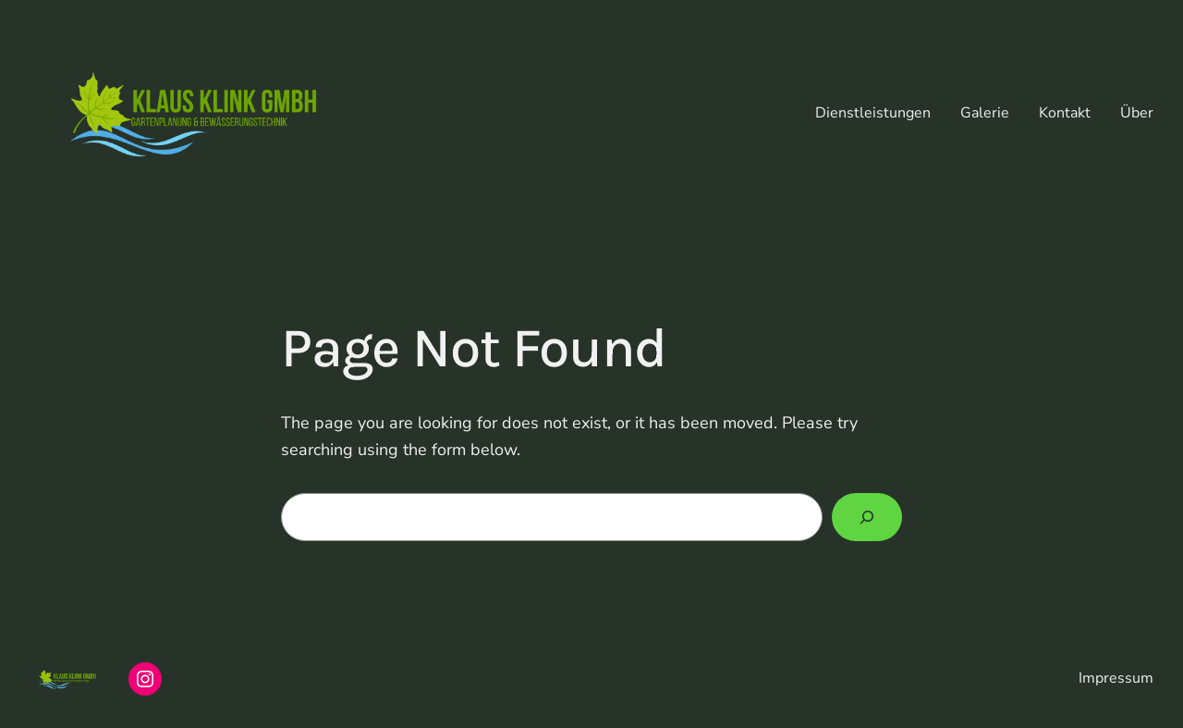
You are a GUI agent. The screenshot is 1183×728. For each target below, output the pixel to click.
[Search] (867, 517)
